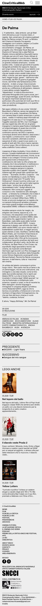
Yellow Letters (10, 486)
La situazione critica (11, 527)
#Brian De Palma (10, 319)
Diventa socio (21, 14)
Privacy (5, 549)
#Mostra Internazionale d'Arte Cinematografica (20, 324)
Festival (6, 518)
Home (4, 19)
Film (10, 19)
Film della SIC (8, 516)
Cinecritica (7, 540)
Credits (5, 604)
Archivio (6, 522)
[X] (8, 334)
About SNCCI (7, 543)
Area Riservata (9, 553)
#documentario (23, 321)
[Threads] (12, 334)
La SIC (4, 538)
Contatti (6, 547)
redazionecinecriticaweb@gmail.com (16, 601)
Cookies (5, 551)
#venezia (25, 327)
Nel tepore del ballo (12, 399)
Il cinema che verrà (11, 529)
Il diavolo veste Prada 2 (14, 442)
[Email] (21, 334)
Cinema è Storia (9, 525)
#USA (16, 327)
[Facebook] (4, 334)
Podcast (6, 531)
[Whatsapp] (17, 334)
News (4, 509)
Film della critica (10, 513)
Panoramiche (8, 520)
